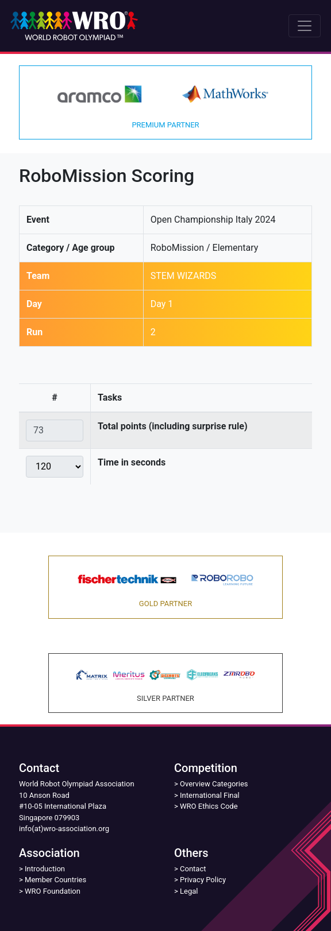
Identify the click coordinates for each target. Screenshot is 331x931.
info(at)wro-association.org (64, 828)
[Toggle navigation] (304, 25)
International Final (210, 795)
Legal (189, 891)
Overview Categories (214, 783)
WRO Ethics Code (209, 806)
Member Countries (55, 879)
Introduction (45, 868)
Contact (193, 868)
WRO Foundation (52, 891)
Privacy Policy (203, 879)
